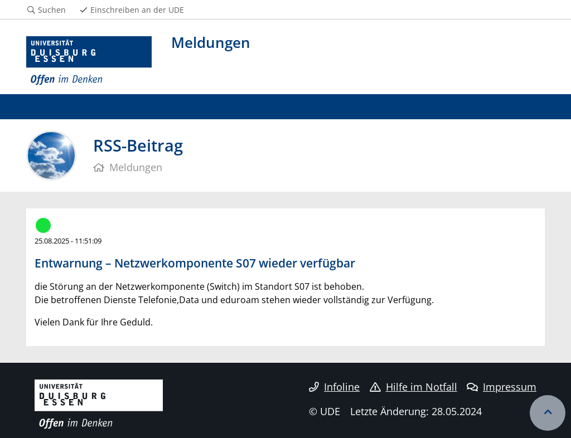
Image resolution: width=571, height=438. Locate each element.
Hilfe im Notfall (413, 386)
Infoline (334, 386)
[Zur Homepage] (89, 61)
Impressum (501, 386)
